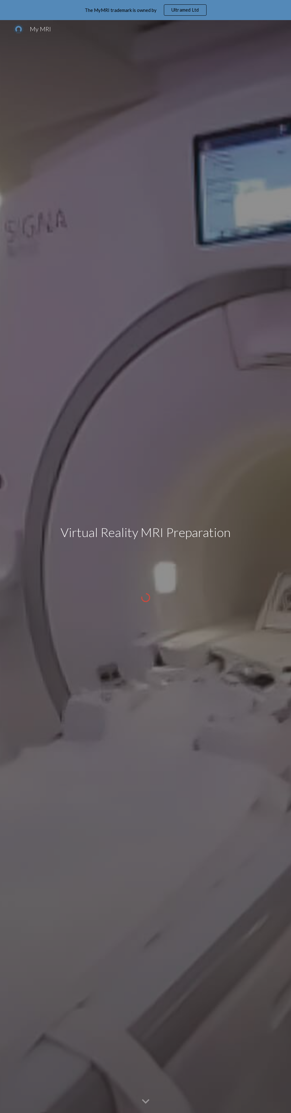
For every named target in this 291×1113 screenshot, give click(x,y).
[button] (145, 1101)
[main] (145, 552)
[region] (145, 10)
